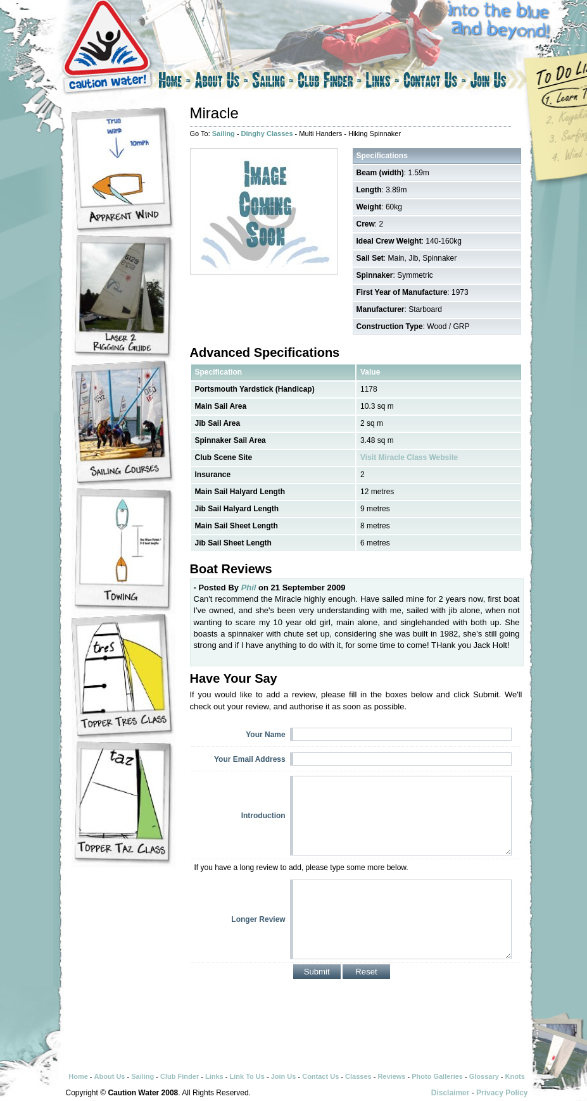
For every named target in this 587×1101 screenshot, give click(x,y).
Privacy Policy (501, 1092)
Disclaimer (450, 1092)
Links (382, 82)
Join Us (499, 82)
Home (174, 82)
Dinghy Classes (267, 133)
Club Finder (329, 82)
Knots (515, 1076)
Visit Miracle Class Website (409, 457)
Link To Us (246, 1076)
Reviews (391, 1076)
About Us (221, 82)
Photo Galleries (437, 1076)
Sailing (273, 82)
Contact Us (434, 82)
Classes (358, 1076)
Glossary (484, 1076)
